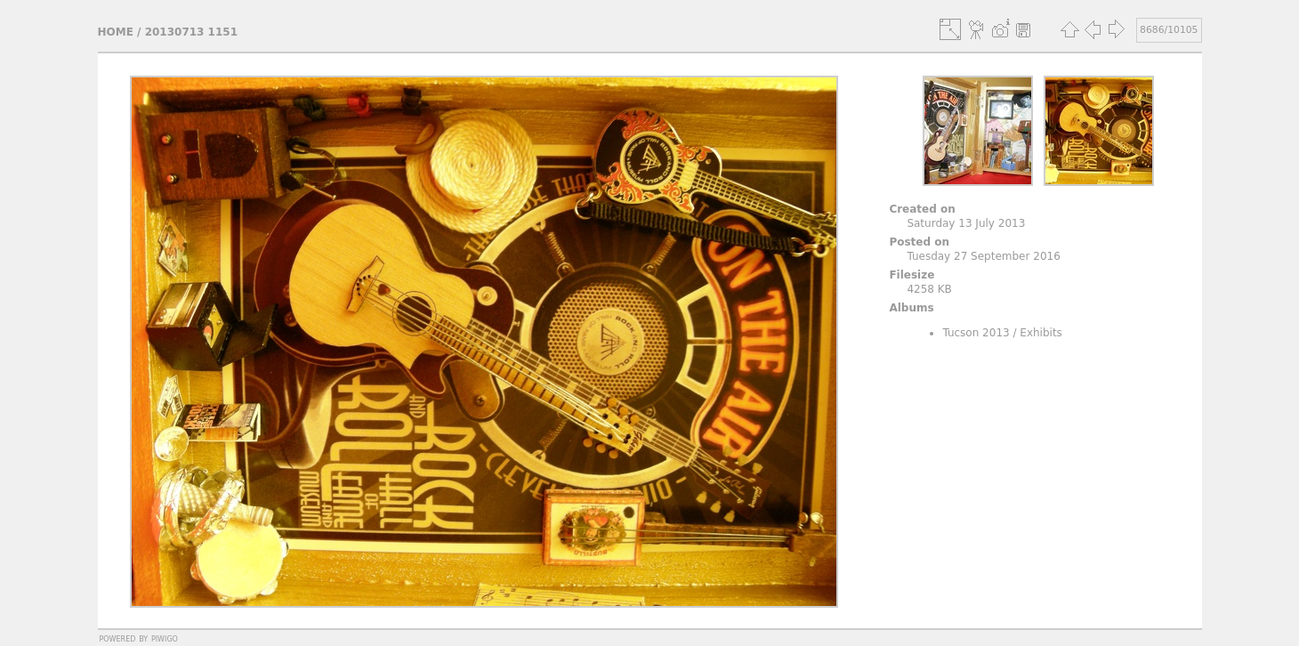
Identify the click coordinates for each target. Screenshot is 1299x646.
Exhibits (1041, 333)
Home (115, 32)
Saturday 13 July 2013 (966, 223)
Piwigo (164, 638)
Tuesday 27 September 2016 (983, 256)
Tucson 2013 (975, 333)
